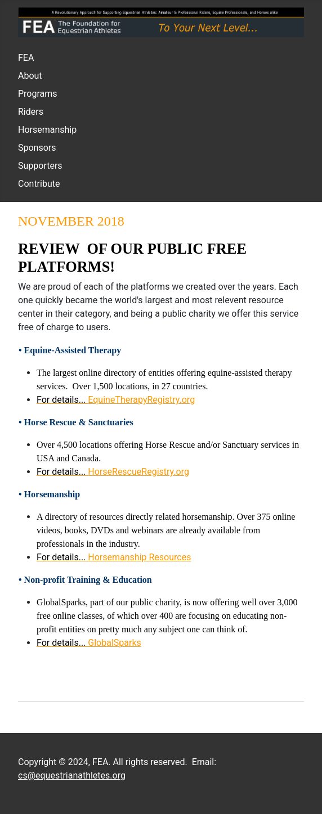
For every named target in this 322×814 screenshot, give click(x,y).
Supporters (40, 165)
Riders (30, 111)
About (30, 75)
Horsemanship (47, 129)
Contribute (39, 183)
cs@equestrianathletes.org (72, 775)
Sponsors (37, 147)
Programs (37, 93)
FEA (26, 57)
